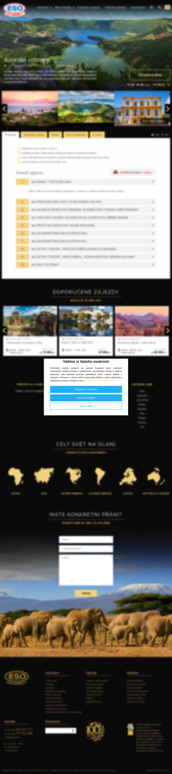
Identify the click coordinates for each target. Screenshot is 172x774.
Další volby (86, 406)
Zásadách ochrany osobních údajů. (100, 381)
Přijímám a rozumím (86, 389)
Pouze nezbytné (86, 397)
